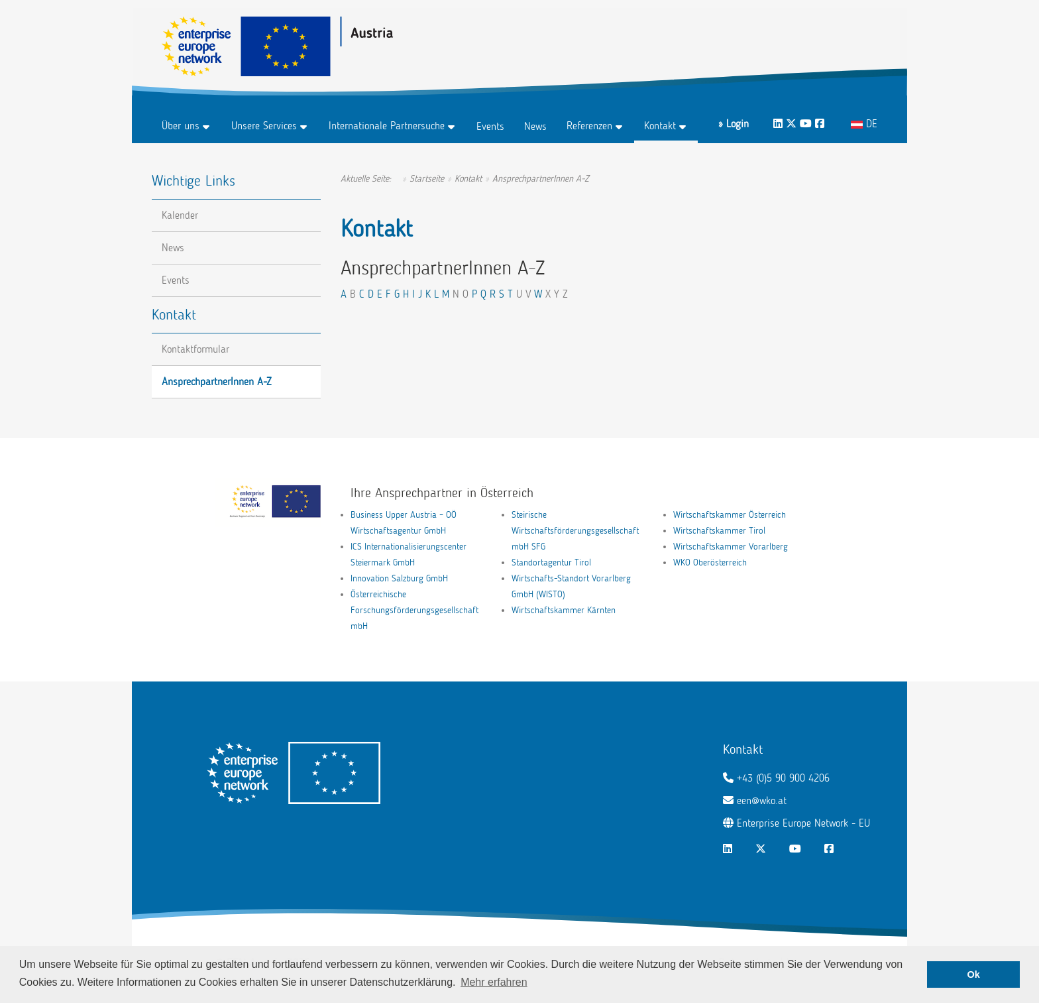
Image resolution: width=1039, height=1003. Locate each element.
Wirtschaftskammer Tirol (719, 530)
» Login (733, 123)
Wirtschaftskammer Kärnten (564, 610)
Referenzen (589, 125)
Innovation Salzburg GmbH (399, 578)
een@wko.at (762, 800)
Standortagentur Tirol (551, 562)
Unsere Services (264, 125)
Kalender (180, 215)
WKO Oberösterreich (710, 562)
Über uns (180, 125)
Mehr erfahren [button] (494, 982)
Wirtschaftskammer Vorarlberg (730, 546)
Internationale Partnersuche (387, 125)
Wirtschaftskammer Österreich (729, 514)
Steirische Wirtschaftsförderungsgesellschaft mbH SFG (575, 530)
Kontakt (660, 125)
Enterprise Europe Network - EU (803, 823)
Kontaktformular (195, 349)
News (535, 126)
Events (490, 126)
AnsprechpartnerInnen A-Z (217, 381)
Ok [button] (973, 974)
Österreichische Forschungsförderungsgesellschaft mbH (414, 610)
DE (864, 123)
